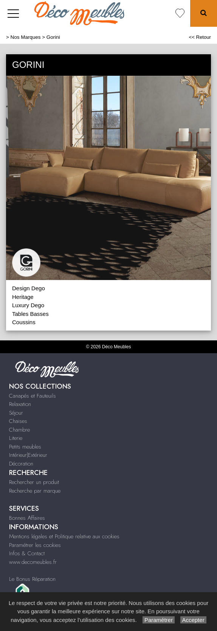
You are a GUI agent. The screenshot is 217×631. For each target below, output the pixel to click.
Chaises (18, 421)
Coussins (24, 322)
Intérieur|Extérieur (28, 455)
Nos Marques (26, 37)
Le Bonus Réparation (32, 579)
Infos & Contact (27, 553)
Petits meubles (25, 447)
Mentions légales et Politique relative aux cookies (64, 536)
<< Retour (200, 37)
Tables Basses (30, 314)
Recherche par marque (34, 491)
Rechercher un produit (34, 482)
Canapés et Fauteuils (32, 396)
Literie (15, 438)
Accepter (193, 620)
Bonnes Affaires (27, 518)
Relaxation (20, 404)
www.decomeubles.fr (33, 562)
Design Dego (28, 288)
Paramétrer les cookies (35, 545)
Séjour (16, 413)
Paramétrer (158, 620)
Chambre (19, 430)
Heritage (23, 297)
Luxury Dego (28, 305)
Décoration (21, 463)
